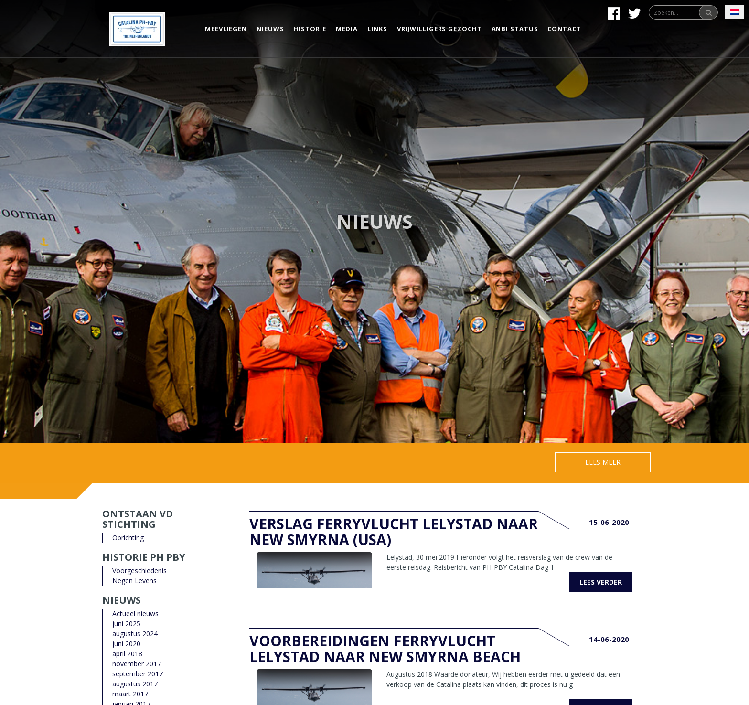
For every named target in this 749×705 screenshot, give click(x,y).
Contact (564, 28)
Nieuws (270, 28)
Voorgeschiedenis (139, 570)
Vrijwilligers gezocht (439, 28)
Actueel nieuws (135, 613)
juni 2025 (126, 623)
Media (347, 28)
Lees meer (603, 462)
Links (377, 28)
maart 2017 (130, 693)
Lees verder (600, 582)
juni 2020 (126, 643)
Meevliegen (226, 28)
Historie (309, 28)
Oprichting (128, 537)
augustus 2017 (135, 683)
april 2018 (127, 653)
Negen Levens (134, 580)
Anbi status (515, 28)
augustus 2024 (135, 633)
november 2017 (136, 663)
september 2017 (137, 673)
